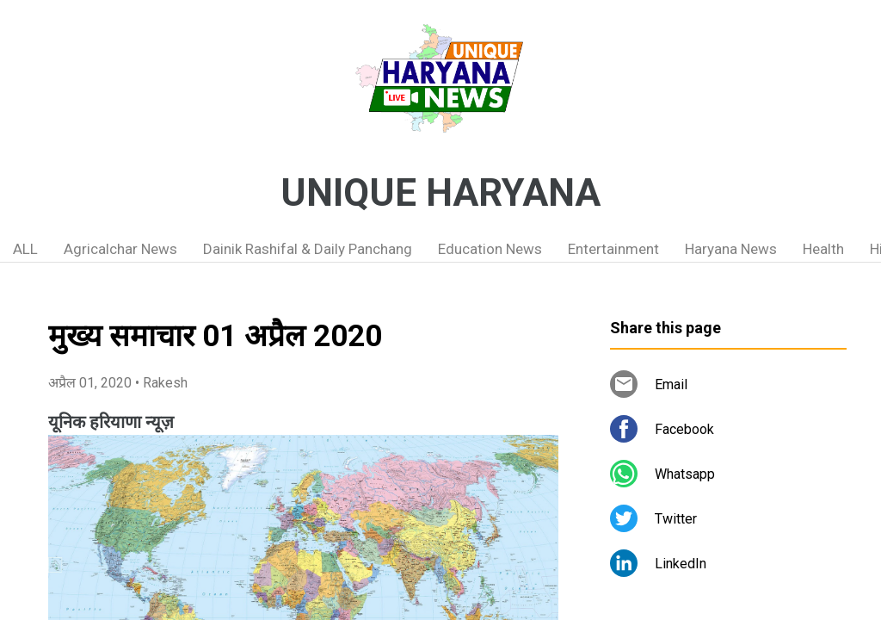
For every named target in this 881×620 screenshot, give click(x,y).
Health (823, 248)
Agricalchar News (120, 248)
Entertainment (613, 248)
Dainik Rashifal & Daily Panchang (307, 248)
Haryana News (731, 248)
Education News (490, 248)
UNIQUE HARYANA (440, 192)
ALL (25, 248)
